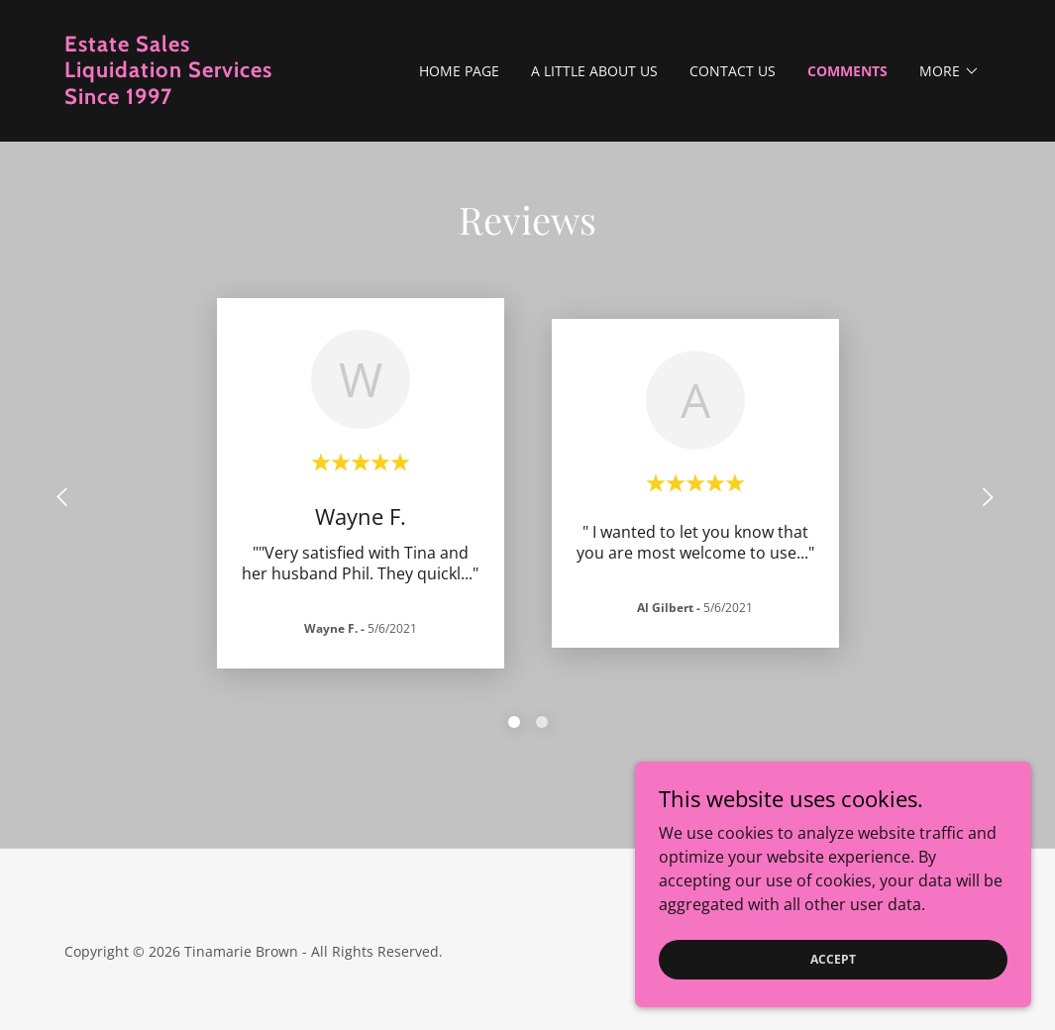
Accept (833, 959)
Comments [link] (847, 70)
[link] (180, 98)
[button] (949, 71)
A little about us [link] (594, 70)
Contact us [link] (732, 70)
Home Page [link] (459, 70)
